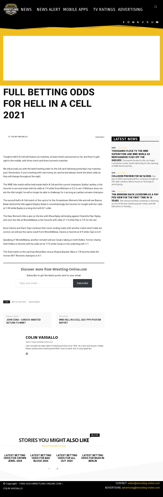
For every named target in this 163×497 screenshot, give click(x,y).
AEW (113, 173)
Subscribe (82, 283)
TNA (113, 191)
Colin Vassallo (19, 136)
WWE (114, 148)
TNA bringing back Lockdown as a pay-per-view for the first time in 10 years (134, 197)
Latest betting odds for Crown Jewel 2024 (15, 458)
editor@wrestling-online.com (144, 483)
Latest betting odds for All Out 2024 (66, 458)
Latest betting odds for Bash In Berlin (92, 458)
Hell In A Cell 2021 (19, 302)
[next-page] (57, 468)
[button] (155, 6)
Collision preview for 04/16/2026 (131, 176)
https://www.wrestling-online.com (39, 342)
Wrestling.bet (34, 302)
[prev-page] (49, 468)
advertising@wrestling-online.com (141, 487)
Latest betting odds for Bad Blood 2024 (40, 458)
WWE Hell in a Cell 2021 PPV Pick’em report (80, 321)
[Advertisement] (81, 58)
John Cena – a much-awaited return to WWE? (23, 321)
